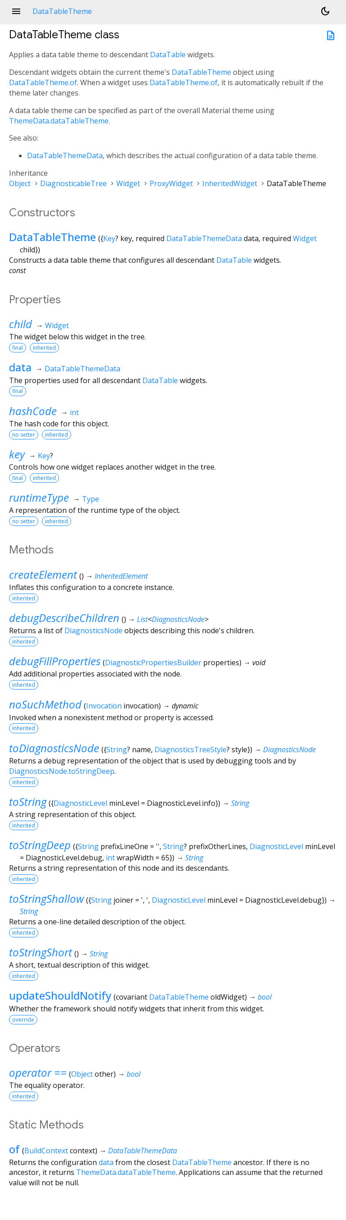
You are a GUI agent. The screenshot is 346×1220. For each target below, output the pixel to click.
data (20, 367)
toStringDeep (40, 844)
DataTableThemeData (65, 155)
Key (109, 238)
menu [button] (16, 11)
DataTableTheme (201, 72)
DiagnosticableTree (73, 183)
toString (27, 801)
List (142, 619)
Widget (128, 183)
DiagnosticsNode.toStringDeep (61, 771)
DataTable (168, 54)
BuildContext (46, 1151)
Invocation (104, 706)
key (17, 454)
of (14, 1149)
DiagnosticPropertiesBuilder (153, 662)
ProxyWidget (171, 183)
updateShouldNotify (60, 995)
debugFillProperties (54, 660)
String (116, 749)
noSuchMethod (45, 704)
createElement (43, 574)
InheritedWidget (229, 183)
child (20, 323)
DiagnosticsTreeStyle (191, 749)
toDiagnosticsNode (54, 747)
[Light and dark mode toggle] (325, 11)
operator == (38, 1072)
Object (20, 183)
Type (90, 499)
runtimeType (39, 497)
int (74, 412)
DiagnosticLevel (80, 803)
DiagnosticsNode (178, 619)
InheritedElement (121, 576)
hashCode (33, 410)
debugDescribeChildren (64, 617)
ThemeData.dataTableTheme (59, 121)
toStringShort (40, 952)
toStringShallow (46, 898)
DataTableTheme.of (43, 82)
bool (265, 997)
